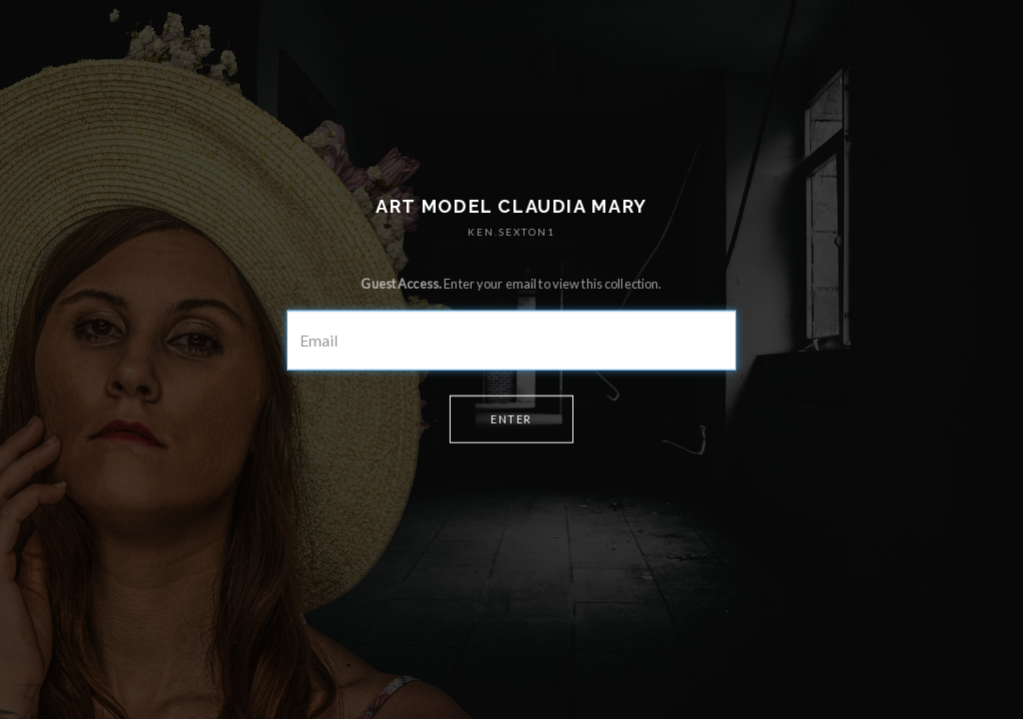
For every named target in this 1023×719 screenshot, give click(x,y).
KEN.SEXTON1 (511, 232)
